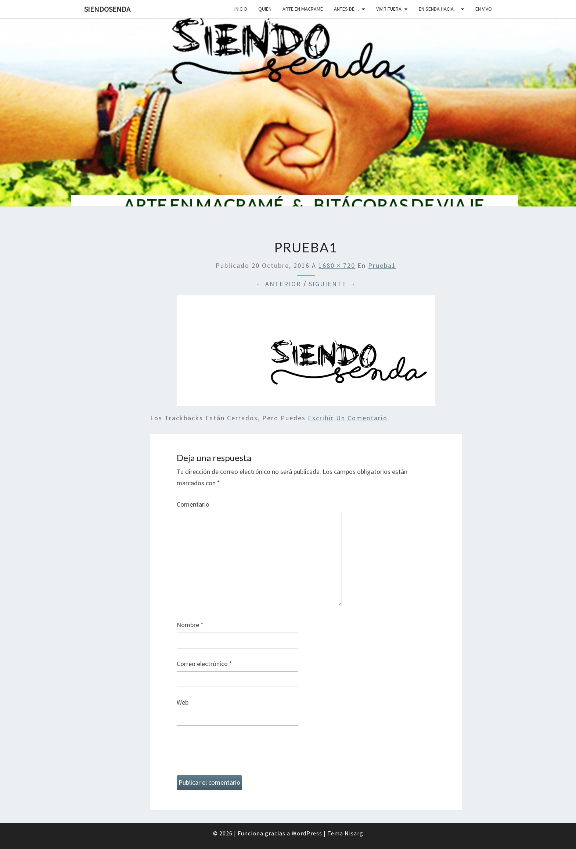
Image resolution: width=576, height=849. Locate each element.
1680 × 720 (336, 265)
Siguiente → (332, 284)
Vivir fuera (389, 9)
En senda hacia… (438, 9)
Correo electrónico (204, 663)
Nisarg (354, 833)
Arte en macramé (302, 9)
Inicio (240, 9)
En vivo (483, 9)
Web (182, 702)
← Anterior (278, 284)
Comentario (193, 504)
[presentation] (232, 753)
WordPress (307, 833)
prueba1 (382, 265)
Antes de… (346, 9)
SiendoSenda (107, 9)
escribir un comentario (348, 418)
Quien (264, 9)
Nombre (190, 624)
